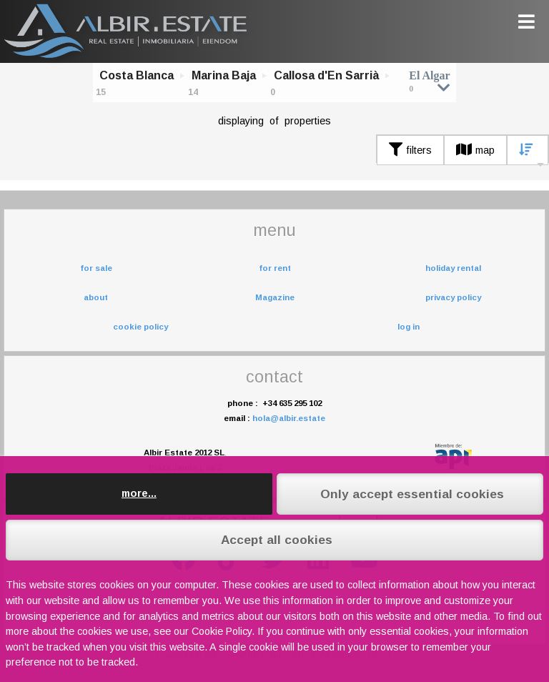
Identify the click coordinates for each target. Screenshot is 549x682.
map (475, 150)
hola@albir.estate (288, 418)
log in (408, 326)
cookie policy (140, 326)
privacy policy (453, 297)
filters (410, 150)
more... (139, 493)
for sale (96, 268)
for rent (275, 268)
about (96, 297)
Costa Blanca (136, 75)
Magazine (275, 297)
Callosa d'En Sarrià (326, 75)
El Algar (429, 81)
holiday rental (453, 268)
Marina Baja (224, 75)
